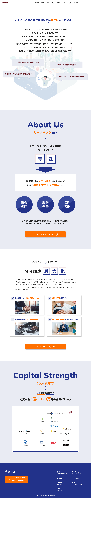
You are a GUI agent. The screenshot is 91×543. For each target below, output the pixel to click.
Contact (83, 3)
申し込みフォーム (79, 529)
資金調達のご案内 (33, 3)
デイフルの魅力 (44, 3)
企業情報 (69, 3)
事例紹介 (53, 3)
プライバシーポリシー (64, 534)
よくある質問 (61, 3)
